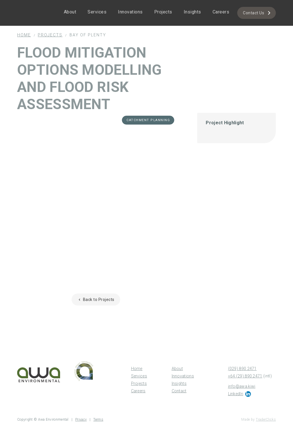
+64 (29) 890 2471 (245, 376)
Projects (163, 12)
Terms (98, 420)
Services (97, 12)
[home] (34, 4)
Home (24, 35)
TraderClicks (266, 420)
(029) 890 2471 (242, 368)
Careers (221, 12)
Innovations (130, 12)
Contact (179, 391)
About (70, 12)
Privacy (81, 420)
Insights (192, 12)
